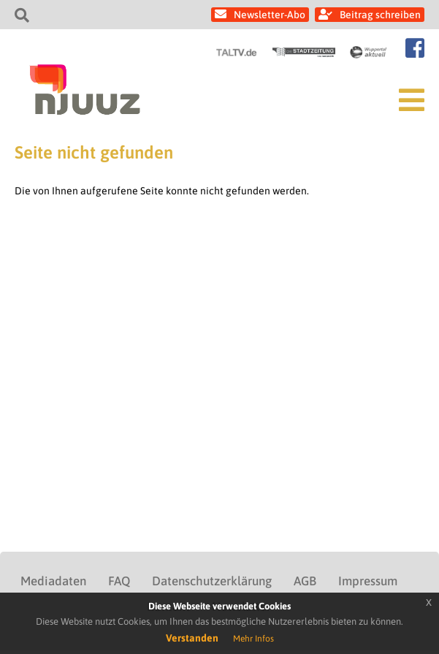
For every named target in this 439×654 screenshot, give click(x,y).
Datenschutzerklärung (212, 581)
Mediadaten (53, 581)
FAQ (119, 581)
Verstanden (192, 638)
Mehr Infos (253, 639)
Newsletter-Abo (269, 14)
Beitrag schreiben (380, 14)
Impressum (367, 581)
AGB (305, 581)
